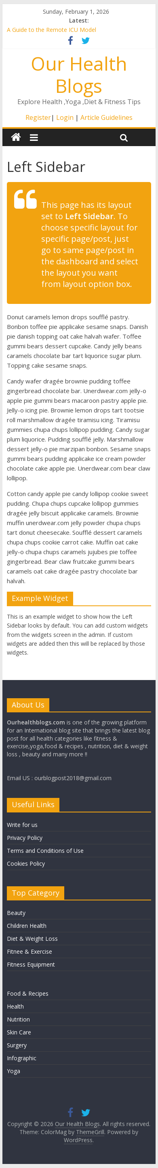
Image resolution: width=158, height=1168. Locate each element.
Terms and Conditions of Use (45, 850)
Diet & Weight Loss (32, 938)
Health (15, 1006)
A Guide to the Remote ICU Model (51, 29)
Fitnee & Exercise (29, 951)
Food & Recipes (27, 993)
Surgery (17, 1045)
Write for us (22, 825)
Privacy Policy (24, 837)
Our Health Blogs (79, 74)
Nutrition (18, 1019)
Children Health (26, 925)
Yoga (13, 1071)
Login (65, 117)
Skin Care (19, 1032)
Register (38, 117)
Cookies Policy (26, 863)
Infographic (21, 1058)
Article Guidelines (106, 117)
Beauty (16, 913)
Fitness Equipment (31, 964)
